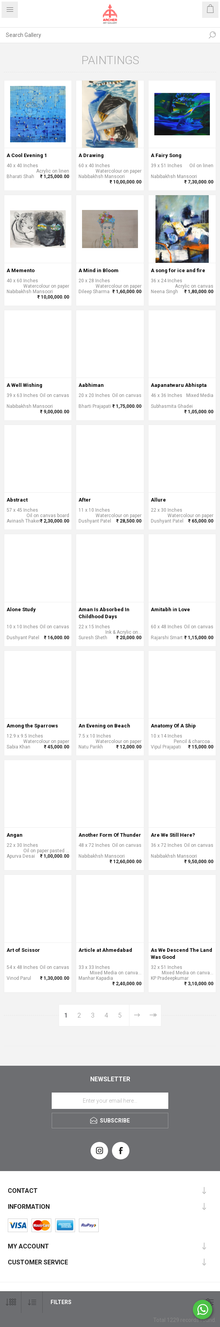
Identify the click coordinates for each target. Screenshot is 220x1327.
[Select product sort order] (32, 1302)
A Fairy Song (166, 155)
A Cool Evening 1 (27, 155)
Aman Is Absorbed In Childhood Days (104, 613)
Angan (15, 835)
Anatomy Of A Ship (173, 726)
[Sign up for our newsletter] (110, 1101)
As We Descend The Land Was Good (181, 953)
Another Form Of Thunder (110, 835)
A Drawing (91, 155)
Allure (158, 500)
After (85, 500)
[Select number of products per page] (10, 1302)
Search (212, 35)
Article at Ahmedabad (105, 950)
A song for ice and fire (178, 270)
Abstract (17, 500)
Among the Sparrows (32, 726)
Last (153, 1015)
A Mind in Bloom (99, 270)
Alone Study (21, 609)
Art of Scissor (23, 950)
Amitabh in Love (170, 609)
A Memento (21, 270)
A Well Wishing (24, 385)
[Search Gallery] (102, 35)
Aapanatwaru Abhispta (179, 385)
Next (137, 1015)
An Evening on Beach (104, 726)
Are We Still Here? (173, 835)
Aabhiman (91, 385)
